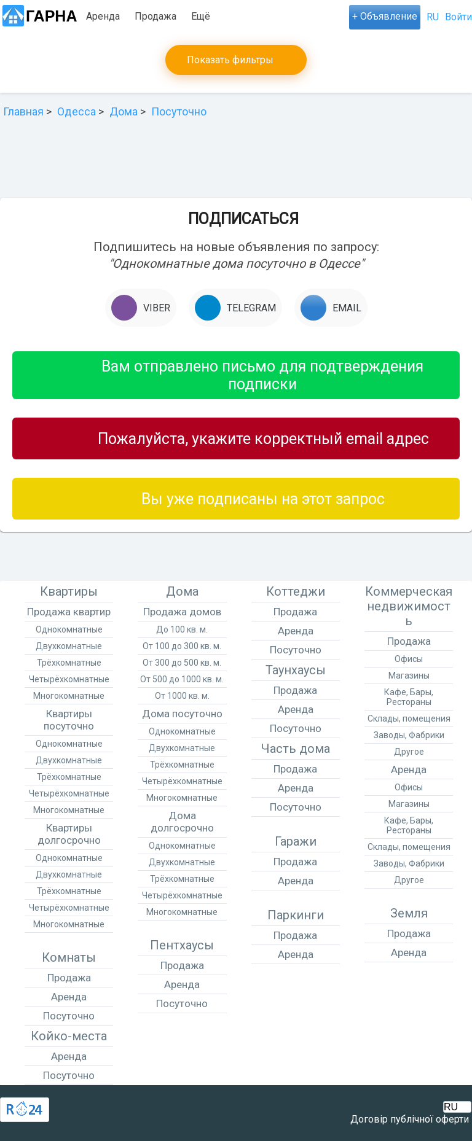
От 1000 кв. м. (182, 696)
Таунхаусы (296, 670)
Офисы (409, 659)
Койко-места (69, 1036)
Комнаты (69, 957)
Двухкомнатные (69, 646)
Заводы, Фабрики (409, 735)
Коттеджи (295, 591)
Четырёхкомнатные (69, 679)
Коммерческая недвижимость (408, 606)
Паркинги (295, 915)
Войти (458, 17)
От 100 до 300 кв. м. (182, 646)
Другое (409, 752)
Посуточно (215, 16)
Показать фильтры (230, 60)
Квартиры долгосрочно (69, 834)
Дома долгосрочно (182, 821)
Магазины (409, 675)
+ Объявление (384, 16)
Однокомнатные (69, 629)
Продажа (155, 16)
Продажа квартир (69, 612)
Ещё (263, 16)
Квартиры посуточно (69, 719)
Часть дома (295, 748)
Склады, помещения (409, 718)
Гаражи (296, 841)
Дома (182, 591)
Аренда (103, 16)
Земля (409, 913)
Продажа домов (182, 612)
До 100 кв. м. (182, 629)
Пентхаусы (182, 945)
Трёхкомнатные (69, 663)
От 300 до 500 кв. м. (182, 663)
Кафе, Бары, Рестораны (408, 697)
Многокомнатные (68, 696)
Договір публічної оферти (409, 1119)
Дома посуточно (182, 713)
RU (433, 17)
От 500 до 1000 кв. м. (182, 679)
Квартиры (69, 591)
